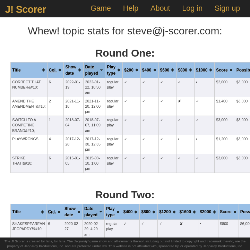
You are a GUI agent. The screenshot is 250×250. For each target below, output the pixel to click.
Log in (192, 8)
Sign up (227, 8)
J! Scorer (25, 9)
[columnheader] (29, 70)
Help (130, 8)
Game (100, 8)
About (160, 8)
